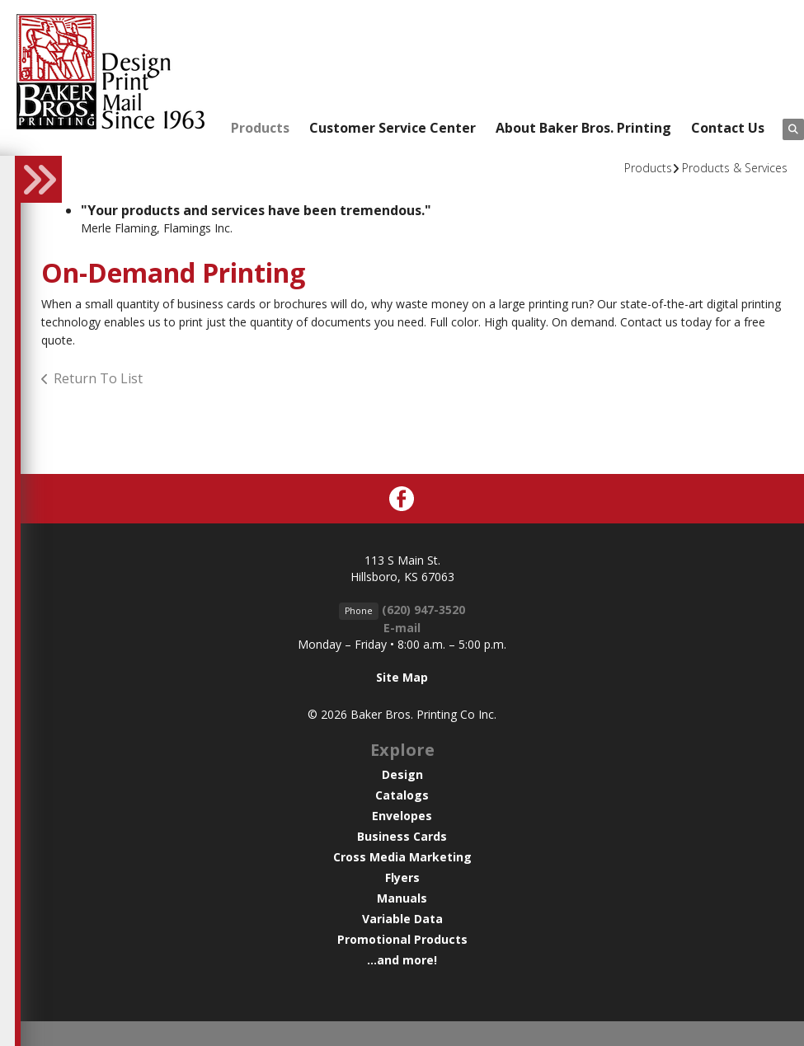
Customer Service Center (392, 128)
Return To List (98, 378)
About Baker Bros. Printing (583, 128)
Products (260, 128)
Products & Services (735, 168)
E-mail (402, 628)
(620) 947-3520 (423, 609)
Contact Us (727, 128)
